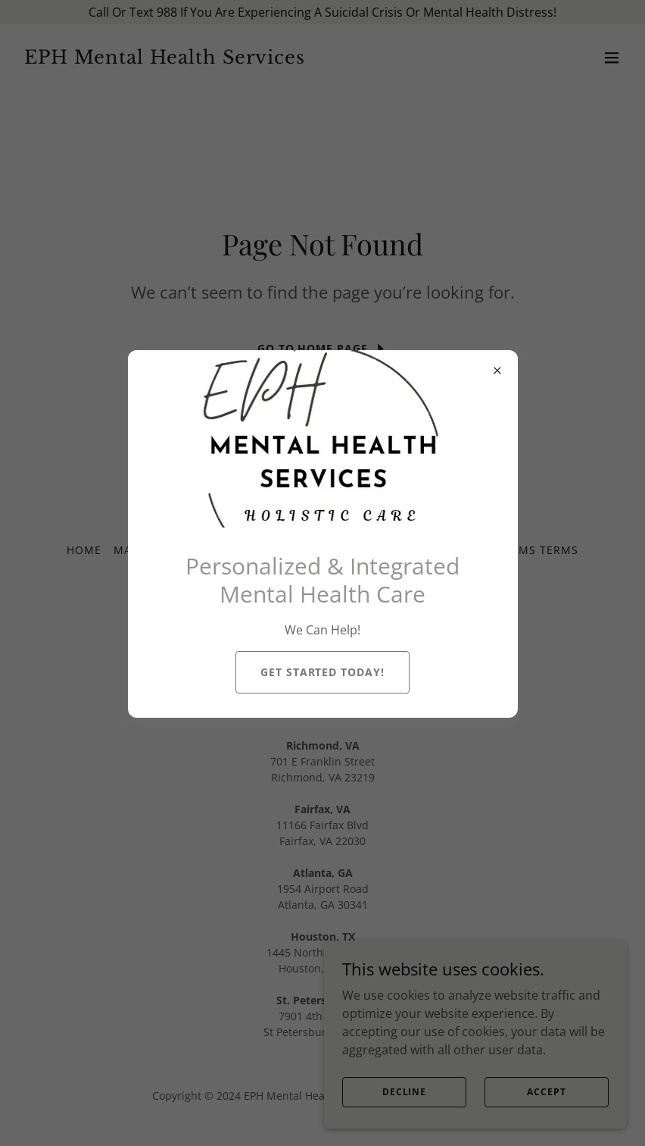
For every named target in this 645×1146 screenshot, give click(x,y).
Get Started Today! (322, 672)
